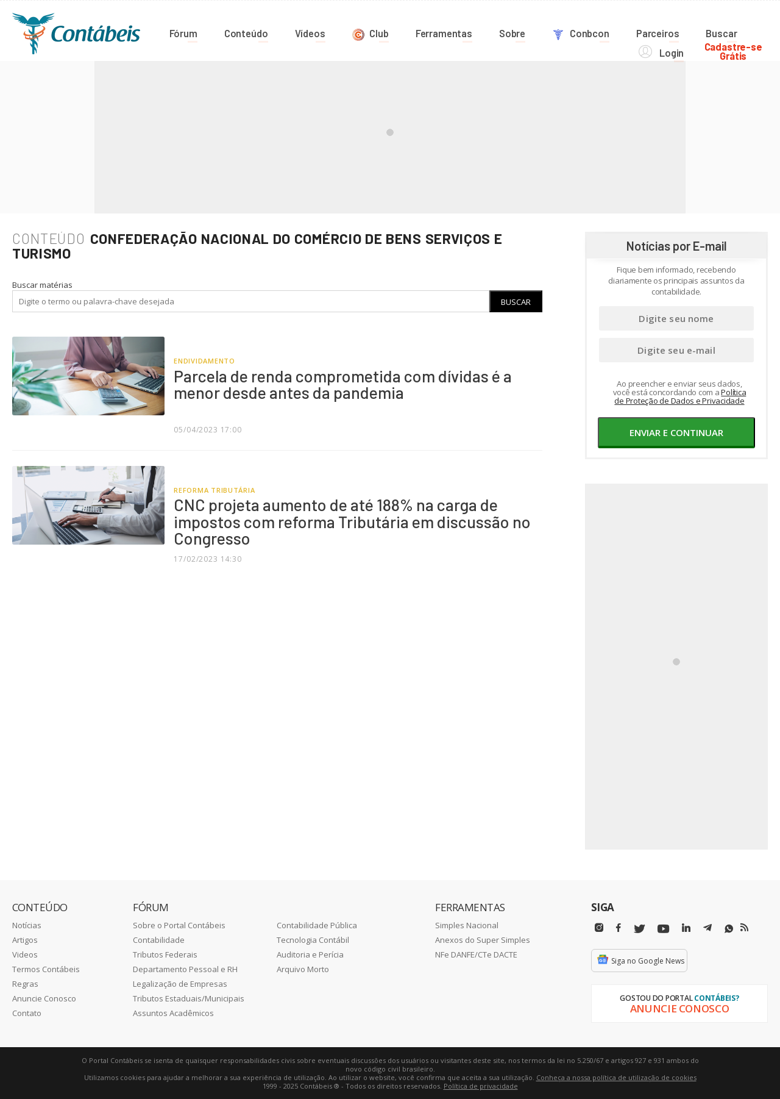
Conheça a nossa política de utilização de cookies (616, 1076)
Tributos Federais (165, 953)
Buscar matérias (42, 284)
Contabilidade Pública (317, 924)
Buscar (516, 301)
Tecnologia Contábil (313, 939)
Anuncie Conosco (44, 997)
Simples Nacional (466, 924)
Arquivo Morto (303, 968)
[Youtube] (663, 928)
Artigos (25, 939)
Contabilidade (159, 939)
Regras (25, 983)
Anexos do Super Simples (482, 939)
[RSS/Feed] (744, 927)
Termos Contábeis (46, 968)
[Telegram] (707, 929)
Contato (26, 1012)
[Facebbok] (618, 927)
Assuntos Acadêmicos (173, 1012)
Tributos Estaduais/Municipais (188, 997)
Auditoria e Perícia (310, 953)
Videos (25, 953)
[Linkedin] (686, 927)
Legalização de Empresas (180, 983)
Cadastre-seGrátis (739, 31)
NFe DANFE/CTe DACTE (476, 953)
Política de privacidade (481, 1085)
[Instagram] (599, 927)
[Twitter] (639, 928)
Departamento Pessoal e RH (185, 968)
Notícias (26, 924)
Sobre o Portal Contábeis (179, 924)
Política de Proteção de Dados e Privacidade (680, 396)
